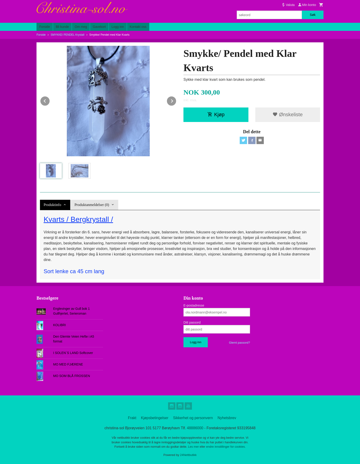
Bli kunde (62, 27)
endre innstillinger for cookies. (226, 446)
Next (176, 100)
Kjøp (216, 114)
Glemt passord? (239, 342)
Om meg (81, 27)
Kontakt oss (138, 27)
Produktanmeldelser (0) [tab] (91, 205)
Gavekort (99, 27)
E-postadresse (193, 305)
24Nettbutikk (188, 455)
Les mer (194, 446)
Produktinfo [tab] (52, 205)
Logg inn (118, 27)
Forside (44, 27)
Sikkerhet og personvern (193, 418)
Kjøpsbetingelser (154, 418)
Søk (312, 15)
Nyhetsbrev (227, 418)
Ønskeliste (288, 114)
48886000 (195, 428)
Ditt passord (192, 322)
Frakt (132, 418)
